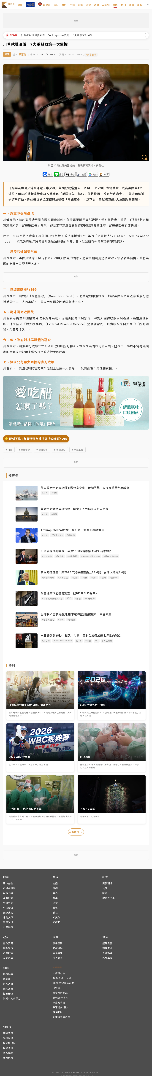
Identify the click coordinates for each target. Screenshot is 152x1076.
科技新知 (8, 906)
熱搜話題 (58, 947)
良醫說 (56, 987)
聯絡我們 (8, 1047)
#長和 (61, 619)
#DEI (69, 597)
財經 (64, 5)
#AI (96, 640)
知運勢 (56, 921)
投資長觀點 (9, 887)
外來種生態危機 (61, 1016)
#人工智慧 (107, 640)
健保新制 (58, 1011)
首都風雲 (8, 957)
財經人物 (8, 892)
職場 (55, 911)
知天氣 (56, 916)
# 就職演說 (24, 449)
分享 (50, 174)
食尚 (55, 892)
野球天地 (107, 947)
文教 (55, 906)
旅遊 (55, 887)
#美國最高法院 (111, 556)
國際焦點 (8, 911)
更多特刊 (76, 831)
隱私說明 (8, 1051)
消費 (55, 901)
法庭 (104, 887)
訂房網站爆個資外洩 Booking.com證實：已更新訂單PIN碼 (56, 35)
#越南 (103, 577)
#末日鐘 (46, 640)
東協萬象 (58, 952)
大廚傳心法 (59, 972)
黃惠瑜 (22, 54)
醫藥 (55, 897)
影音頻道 (8, 973)
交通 (55, 882)
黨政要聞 (8, 942)
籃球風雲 (107, 942)
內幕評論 (8, 952)
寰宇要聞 (58, 942)
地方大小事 (108, 897)
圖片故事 (8, 987)
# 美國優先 (59, 449)
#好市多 (60, 556)
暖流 (104, 892)
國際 (115, 5)
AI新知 (106, 5)
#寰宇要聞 (93, 54)
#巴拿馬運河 (48, 619)
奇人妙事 (58, 957)
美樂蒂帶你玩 (60, 991)
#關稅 (93, 577)
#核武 (88, 640)
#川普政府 (90, 598)
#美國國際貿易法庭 (90, 556)
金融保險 (8, 901)
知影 (139, 5)
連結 (84, 174)
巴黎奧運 (107, 957)
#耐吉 (78, 598)
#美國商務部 (48, 577)
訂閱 (95, 174)
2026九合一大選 (62, 977)
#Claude (70, 534)
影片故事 (8, 982)
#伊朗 (54, 492)
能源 (80, 5)
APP (106, 173)
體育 (131, 5)
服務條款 (8, 1056)
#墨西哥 (113, 577)
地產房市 (8, 926)
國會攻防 (8, 947)
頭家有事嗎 (59, 1001)
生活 (72, 5)
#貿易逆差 (63, 577)
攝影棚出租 (9, 1042)
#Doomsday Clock (63, 640)
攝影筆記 (8, 992)
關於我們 (8, 1032)
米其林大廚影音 (12, 997)
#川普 (45, 492)
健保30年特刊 (60, 996)
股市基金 (8, 882)
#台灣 (74, 577)
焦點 (56, 5)
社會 (88, 5)
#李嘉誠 (71, 619)
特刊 (123, 5)
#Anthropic (57, 534)
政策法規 (8, 921)
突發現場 (107, 882)
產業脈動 (8, 897)
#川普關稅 (47, 556)
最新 (20, 5)
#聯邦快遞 (72, 556)
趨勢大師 (8, 916)
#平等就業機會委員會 (52, 598)
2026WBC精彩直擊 (63, 982)
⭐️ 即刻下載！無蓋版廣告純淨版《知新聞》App (36, 438)
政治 (96, 5)
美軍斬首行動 (60, 1006)
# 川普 (8, 449)
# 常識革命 (77, 449)
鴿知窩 (7, 978)
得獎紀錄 (8, 1037)
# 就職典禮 (42, 449)
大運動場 (107, 952)
